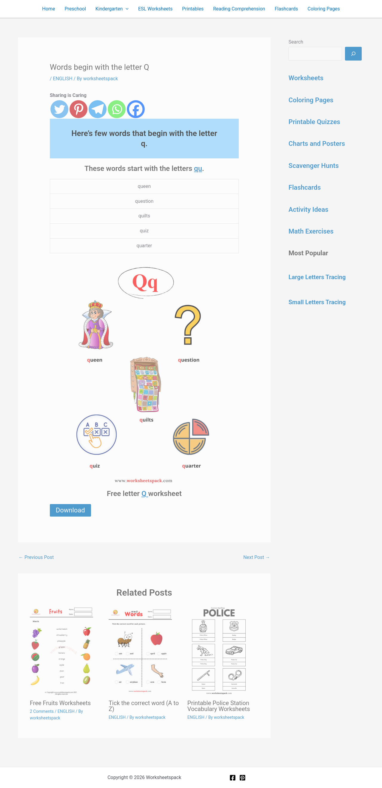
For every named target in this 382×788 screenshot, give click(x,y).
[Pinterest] (78, 109)
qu (198, 168)
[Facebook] (136, 109)
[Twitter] (59, 109)
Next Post (256, 557)
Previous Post (36, 557)
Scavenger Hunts (314, 165)
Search (296, 42)
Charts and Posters (317, 143)
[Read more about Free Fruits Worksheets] (65, 650)
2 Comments (42, 711)
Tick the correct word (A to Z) (144, 706)
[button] (126, 9)
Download (70, 510)
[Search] (353, 54)
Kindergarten (112, 9)
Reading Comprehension (239, 9)
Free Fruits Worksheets (60, 703)
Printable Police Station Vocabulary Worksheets (218, 706)
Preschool (75, 9)
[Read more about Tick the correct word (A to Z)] (144, 650)
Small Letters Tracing (317, 302)
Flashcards (286, 9)
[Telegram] (98, 109)
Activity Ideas (308, 209)
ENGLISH (62, 78)
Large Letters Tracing (317, 277)
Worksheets (306, 78)
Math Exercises (311, 231)
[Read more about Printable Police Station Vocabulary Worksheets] (223, 650)
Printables (193, 9)
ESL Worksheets (155, 9)
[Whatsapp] (117, 109)
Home (48, 9)
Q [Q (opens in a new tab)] (144, 493)
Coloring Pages (324, 9)
